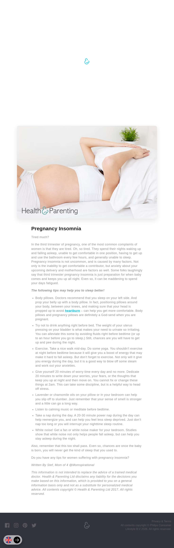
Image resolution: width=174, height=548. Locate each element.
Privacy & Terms (161, 521)
